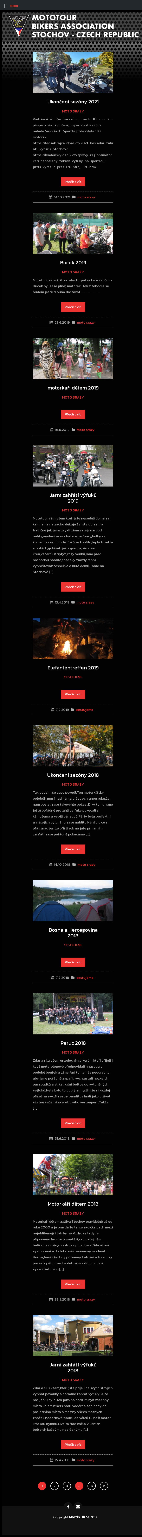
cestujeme (73, 677)
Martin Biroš (79, 1517)
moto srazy (73, 111)
